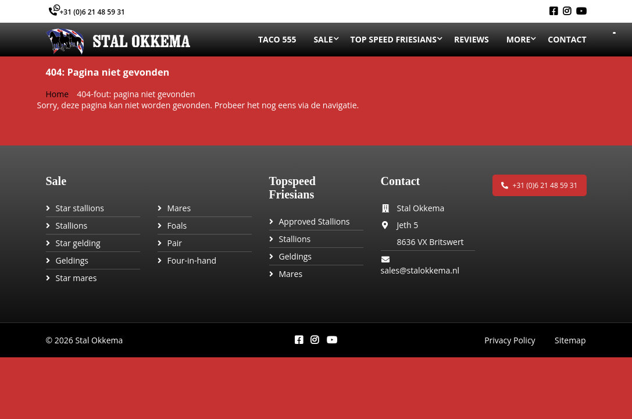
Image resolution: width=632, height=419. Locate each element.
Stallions (72, 225)
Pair (174, 242)
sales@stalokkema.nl (420, 270)
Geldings (72, 260)
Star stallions (80, 208)
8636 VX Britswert (430, 241)
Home (57, 94)
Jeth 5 (408, 224)
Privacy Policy (509, 340)
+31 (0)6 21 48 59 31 (87, 12)
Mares (179, 208)
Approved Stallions (314, 221)
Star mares (76, 277)
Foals (177, 225)
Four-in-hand (192, 260)
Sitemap (570, 340)
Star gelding (78, 242)
